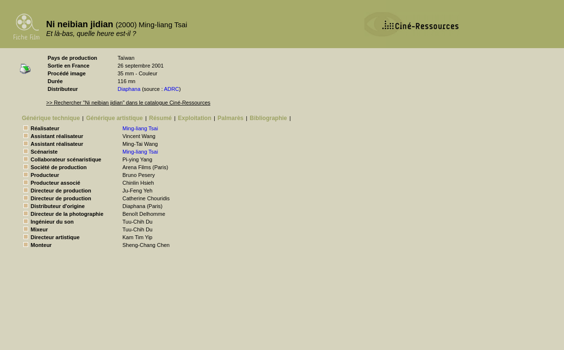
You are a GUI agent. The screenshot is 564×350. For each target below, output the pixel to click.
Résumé (160, 118)
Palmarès (230, 118)
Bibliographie (268, 118)
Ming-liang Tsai (140, 128)
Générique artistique (114, 118)
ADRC (171, 89)
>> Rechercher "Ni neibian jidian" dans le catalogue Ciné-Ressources (128, 102)
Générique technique (51, 118)
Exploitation (194, 118)
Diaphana (129, 89)
